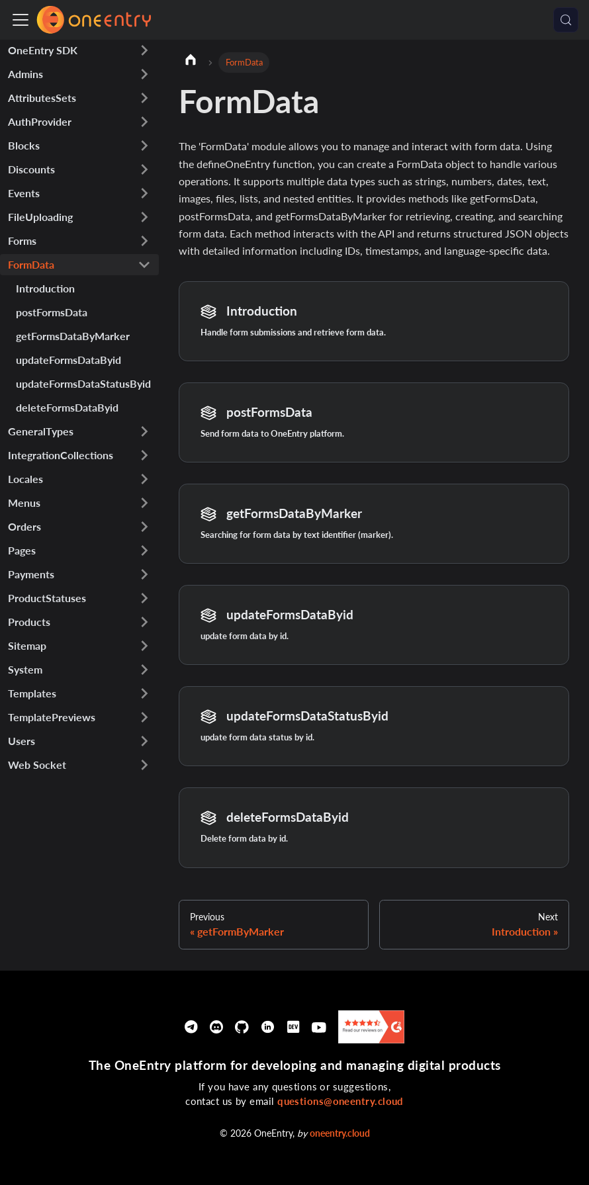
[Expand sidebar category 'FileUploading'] (144, 217)
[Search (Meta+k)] (565, 19)
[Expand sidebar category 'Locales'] (144, 479)
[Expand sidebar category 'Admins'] (144, 74)
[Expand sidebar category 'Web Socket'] (144, 764)
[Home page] (191, 61)
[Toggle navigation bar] (20, 20)
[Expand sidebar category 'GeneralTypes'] (144, 431)
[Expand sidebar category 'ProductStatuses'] (144, 598)
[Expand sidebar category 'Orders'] (144, 526)
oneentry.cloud (340, 1133)
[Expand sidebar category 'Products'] (144, 622)
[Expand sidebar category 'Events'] (144, 193)
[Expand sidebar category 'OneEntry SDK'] (144, 50)
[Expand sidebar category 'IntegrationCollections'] (144, 455)
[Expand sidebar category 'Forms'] (144, 240)
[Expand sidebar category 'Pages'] (144, 550)
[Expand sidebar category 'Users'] (144, 741)
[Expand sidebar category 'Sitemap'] (144, 645)
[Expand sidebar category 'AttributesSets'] (144, 98)
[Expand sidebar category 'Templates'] (144, 693)
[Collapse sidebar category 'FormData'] (144, 264)
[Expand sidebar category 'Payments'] (144, 574)
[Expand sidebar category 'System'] (144, 669)
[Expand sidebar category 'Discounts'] (144, 169)
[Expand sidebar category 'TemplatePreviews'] (144, 717)
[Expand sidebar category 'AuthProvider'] (144, 121)
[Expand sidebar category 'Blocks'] (144, 145)
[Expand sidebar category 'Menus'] (144, 502)
